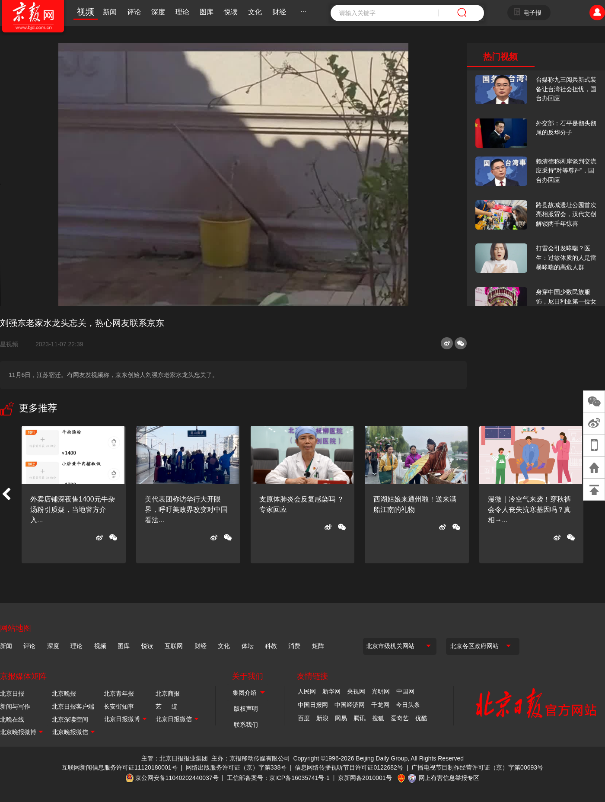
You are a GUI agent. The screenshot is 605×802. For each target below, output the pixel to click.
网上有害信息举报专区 (449, 777)
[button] (6, 494)
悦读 (231, 12)
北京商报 (168, 693)
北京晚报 (64, 693)
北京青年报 (119, 693)
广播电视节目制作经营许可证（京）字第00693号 (477, 767)
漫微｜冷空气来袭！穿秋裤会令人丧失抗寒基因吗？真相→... (529, 509)
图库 (206, 12)
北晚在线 (12, 719)
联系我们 (246, 724)
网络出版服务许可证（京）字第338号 (236, 767)
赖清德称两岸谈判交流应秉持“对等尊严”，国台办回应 (566, 170)
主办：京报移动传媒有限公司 (250, 758)
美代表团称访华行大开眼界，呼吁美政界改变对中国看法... (186, 509)
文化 (255, 12)
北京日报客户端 (73, 706)
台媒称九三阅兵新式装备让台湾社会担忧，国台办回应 (566, 89)
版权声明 (246, 708)
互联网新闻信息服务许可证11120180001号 (120, 767)
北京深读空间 (70, 719)
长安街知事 (119, 706)
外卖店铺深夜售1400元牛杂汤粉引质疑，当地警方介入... (72, 509)
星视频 (12, 344)
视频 (85, 11)
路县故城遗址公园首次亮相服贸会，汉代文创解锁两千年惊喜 (566, 214)
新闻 (110, 12)
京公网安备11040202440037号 (177, 777)
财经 (279, 12)
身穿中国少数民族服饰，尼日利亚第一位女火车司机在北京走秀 (566, 301)
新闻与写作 (15, 706)
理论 (182, 12)
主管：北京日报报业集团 (174, 758)
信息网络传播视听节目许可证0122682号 (349, 767)
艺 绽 (167, 706)
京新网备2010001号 (365, 777)
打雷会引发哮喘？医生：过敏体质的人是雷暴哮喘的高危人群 (566, 257)
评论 (134, 12)
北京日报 (12, 693)
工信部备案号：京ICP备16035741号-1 (278, 777)
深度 (158, 12)
